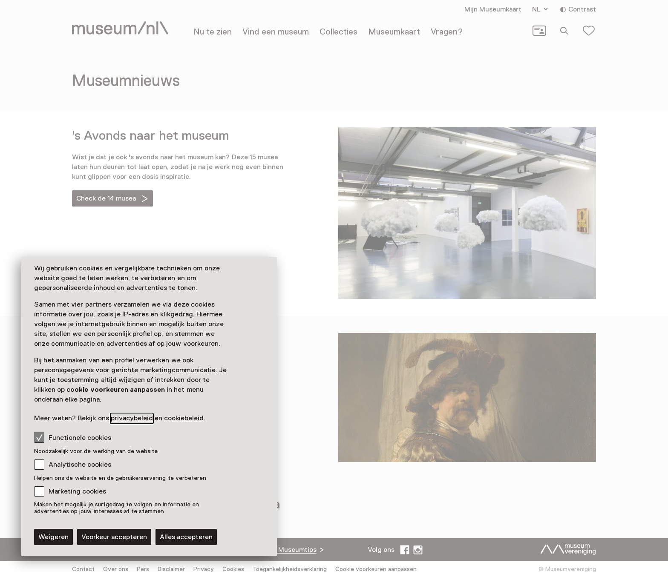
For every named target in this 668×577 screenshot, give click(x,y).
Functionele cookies (72, 437)
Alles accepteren (186, 537)
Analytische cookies (80, 464)
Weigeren (53, 537)
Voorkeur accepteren (114, 537)
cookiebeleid (184, 418)
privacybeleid (132, 418)
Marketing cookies (77, 491)
